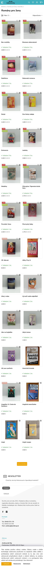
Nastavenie (17, 564)
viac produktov (22, 464)
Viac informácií (27, 560)
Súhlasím (6, 564)
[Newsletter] (22, 484)
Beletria (3, 6)
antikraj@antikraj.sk (12, 526)
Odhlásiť (6, 494)
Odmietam (26, 564)
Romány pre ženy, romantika (15, 6)
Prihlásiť (6, 488)
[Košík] (41, 2)
